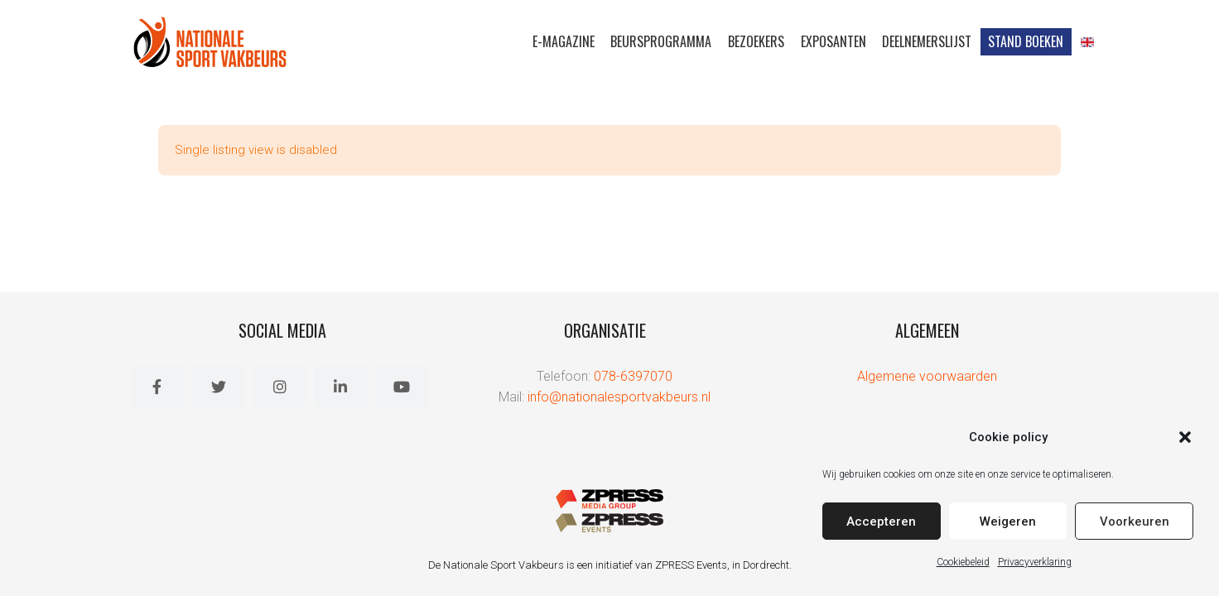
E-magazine (562, 41)
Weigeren (1008, 520)
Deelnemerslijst (926, 41)
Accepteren (881, 520)
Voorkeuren (1134, 520)
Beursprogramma (660, 41)
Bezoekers (755, 41)
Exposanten (832, 41)
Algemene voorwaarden (927, 376)
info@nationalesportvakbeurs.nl (619, 397)
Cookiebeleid (963, 561)
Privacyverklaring (1035, 561)
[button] (1185, 437)
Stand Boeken (1025, 41)
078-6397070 (633, 376)
